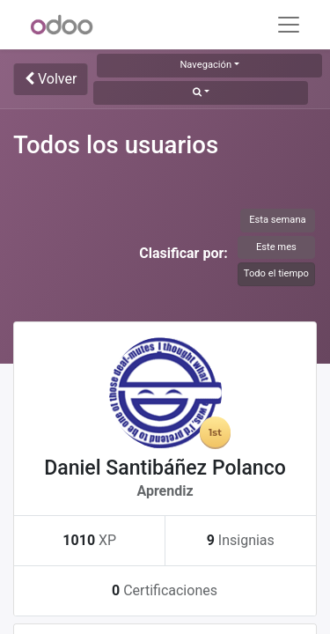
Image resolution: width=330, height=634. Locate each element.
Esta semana (277, 219)
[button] (200, 93)
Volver (51, 78)
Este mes (276, 247)
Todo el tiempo (276, 273)
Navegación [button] (205, 64)
